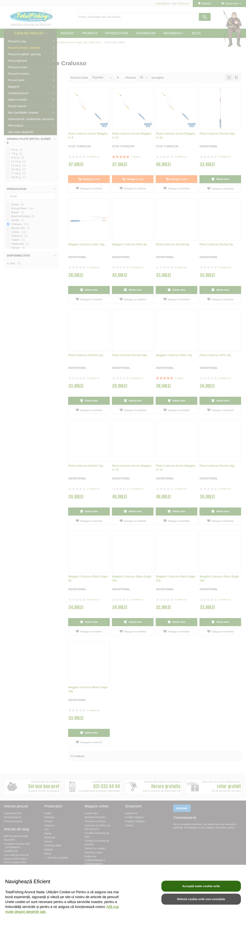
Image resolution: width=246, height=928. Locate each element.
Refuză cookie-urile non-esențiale (201, 899)
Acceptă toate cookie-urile (201, 886)
